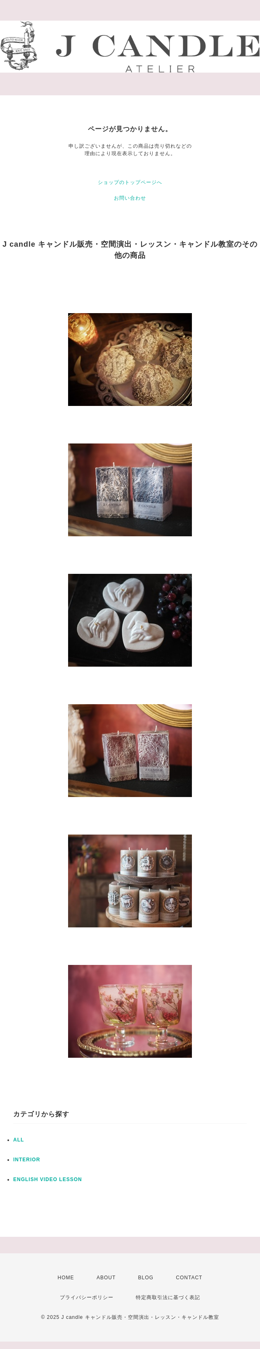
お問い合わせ (130, 198)
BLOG (146, 1278)
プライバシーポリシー (86, 1297)
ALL (18, 1140)
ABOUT (106, 1278)
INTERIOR (26, 1160)
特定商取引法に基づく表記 (168, 1297)
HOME (66, 1278)
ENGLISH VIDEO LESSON (47, 1179)
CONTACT (189, 1278)
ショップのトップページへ (130, 182)
